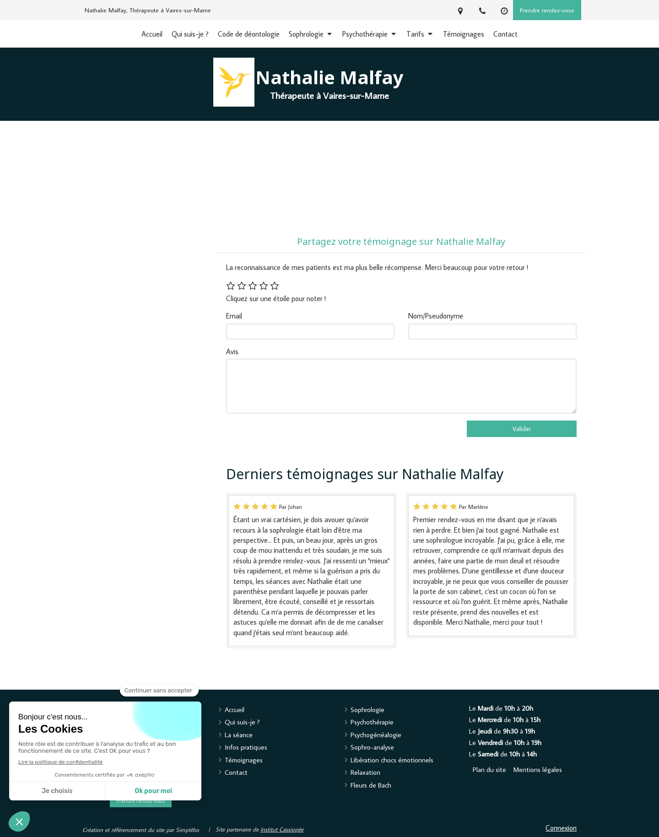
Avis (232, 351)
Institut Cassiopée (281, 829)
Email (234, 315)
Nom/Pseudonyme (435, 315)
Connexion (561, 827)
